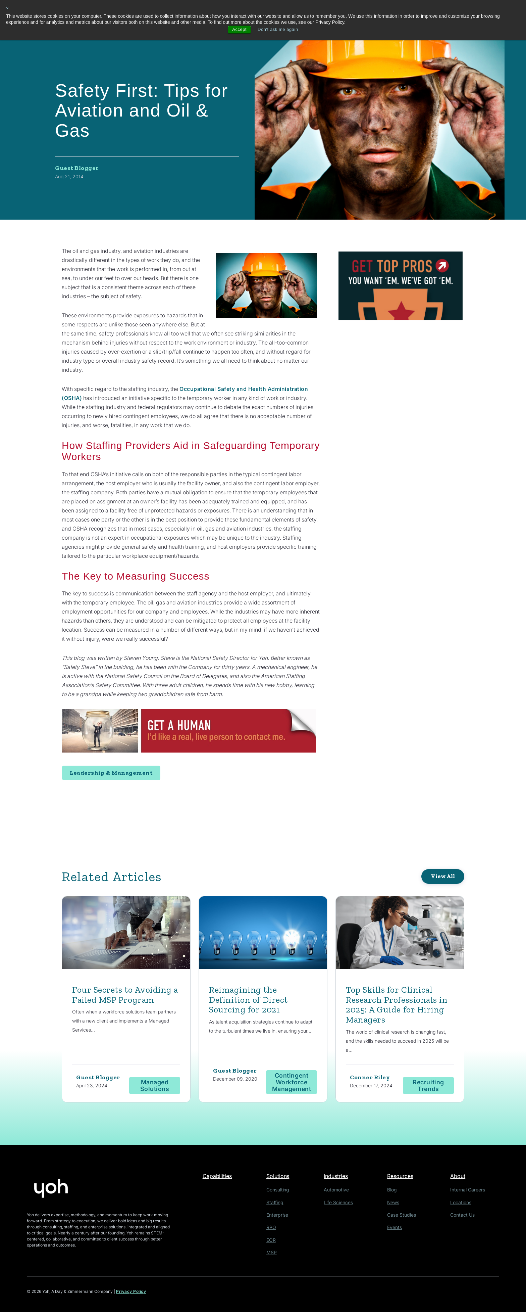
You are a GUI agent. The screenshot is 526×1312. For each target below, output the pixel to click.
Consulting (279, 1191)
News (395, 1203)
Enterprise (279, 1215)
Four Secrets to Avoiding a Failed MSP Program (124, 995)
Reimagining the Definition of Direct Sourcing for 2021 (250, 1000)
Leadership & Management (111, 772)
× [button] (7, 8)
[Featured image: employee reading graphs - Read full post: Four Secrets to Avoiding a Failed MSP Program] (126, 933)
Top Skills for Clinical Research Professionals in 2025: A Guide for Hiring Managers (394, 1005)
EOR (273, 1239)
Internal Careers (468, 1191)
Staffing (276, 1203)
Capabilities (218, 1178)
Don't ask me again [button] (278, 29)
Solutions (281, 1178)
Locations (462, 1203)
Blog (394, 1191)
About (460, 1178)
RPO (273, 1227)
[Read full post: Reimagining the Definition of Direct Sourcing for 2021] (263, 933)
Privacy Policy (131, 1291)
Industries (341, 1178)
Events (396, 1227)
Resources (403, 1178)
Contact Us (463, 1215)
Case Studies (402, 1215)
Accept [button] (238, 29)
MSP (273, 1251)
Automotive (340, 1191)
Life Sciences (341, 1203)
